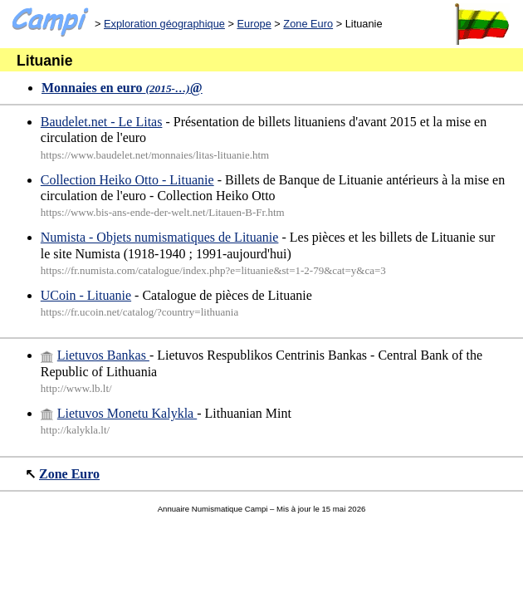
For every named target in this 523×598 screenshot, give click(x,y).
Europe (254, 23)
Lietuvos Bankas (95, 355)
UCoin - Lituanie (86, 295)
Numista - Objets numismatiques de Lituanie (160, 237)
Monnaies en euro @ (122, 88)
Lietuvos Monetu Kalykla (119, 413)
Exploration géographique (164, 23)
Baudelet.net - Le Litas (102, 122)
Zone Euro (308, 23)
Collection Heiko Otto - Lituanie (127, 180)
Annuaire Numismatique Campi (213, 508)
